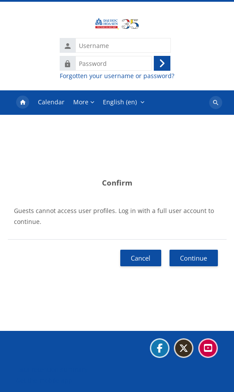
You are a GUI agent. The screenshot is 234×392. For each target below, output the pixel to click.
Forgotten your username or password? (117, 76)
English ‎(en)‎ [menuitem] (120, 102)
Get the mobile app (44, 380)
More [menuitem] (80, 102)
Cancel (140, 258)
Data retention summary (52, 369)
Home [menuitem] (23, 102)
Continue (193, 258)
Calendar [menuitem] (51, 102)
